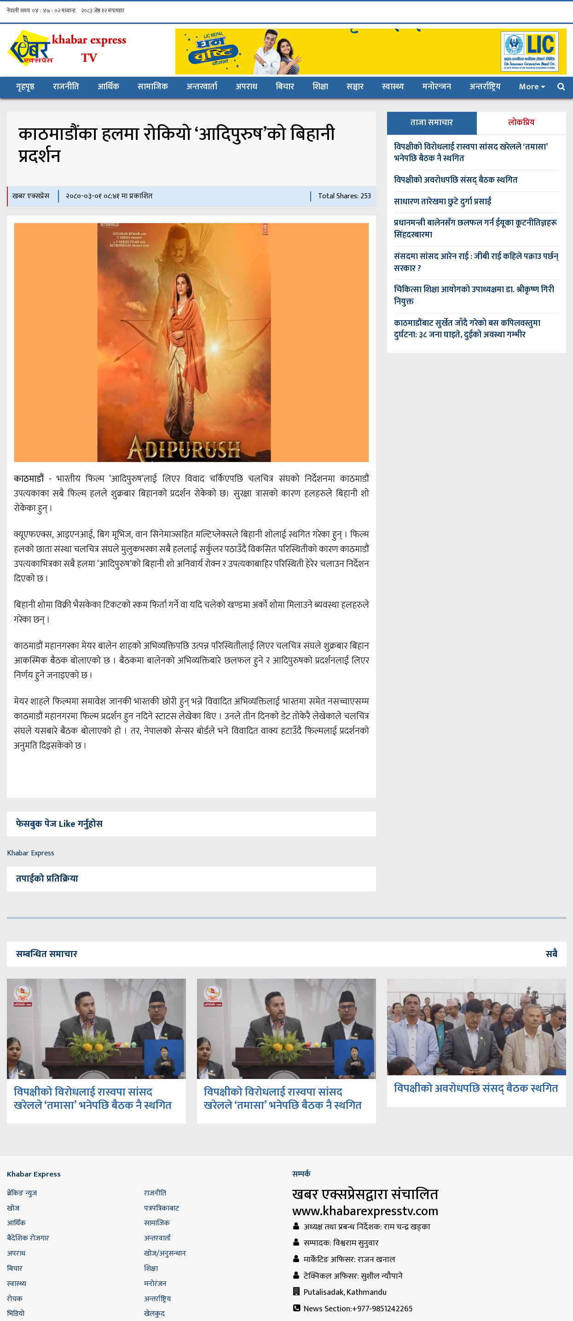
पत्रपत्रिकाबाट (161, 1208)
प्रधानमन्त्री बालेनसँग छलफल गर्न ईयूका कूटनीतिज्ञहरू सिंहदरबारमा (475, 229)
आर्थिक (108, 87)
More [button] (529, 87)
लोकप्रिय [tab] (521, 123)
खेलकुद (154, 1314)
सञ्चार (355, 87)
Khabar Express (30, 853)
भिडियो (15, 1314)
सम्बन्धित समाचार (46, 954)
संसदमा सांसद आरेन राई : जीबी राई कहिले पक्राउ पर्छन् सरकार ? (476, 263)
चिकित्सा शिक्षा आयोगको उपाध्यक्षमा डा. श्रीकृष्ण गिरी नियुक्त (474, 296)
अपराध (246, 87)
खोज (13, 1208)
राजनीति (66, 87)
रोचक (15, 1299)
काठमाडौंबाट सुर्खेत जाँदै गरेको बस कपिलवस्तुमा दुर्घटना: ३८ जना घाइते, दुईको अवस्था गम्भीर (467, 329)
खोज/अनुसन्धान (165, 1253)
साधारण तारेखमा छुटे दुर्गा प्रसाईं (442, 202)
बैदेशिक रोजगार (28, 1238)
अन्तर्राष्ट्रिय (485, 87)
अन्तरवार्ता (201, 87)
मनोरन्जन (437, 87)
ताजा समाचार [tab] (432, 123)
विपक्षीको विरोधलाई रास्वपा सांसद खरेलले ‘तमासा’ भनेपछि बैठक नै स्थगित (470, 153)
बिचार (285, 87)
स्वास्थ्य (393, 87)
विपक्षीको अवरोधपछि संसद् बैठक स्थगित (456, 180)
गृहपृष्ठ (30, 87)
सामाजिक (153, 87)
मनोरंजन (155, 1284)
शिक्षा (320, 87)
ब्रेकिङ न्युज (22, 1193)
